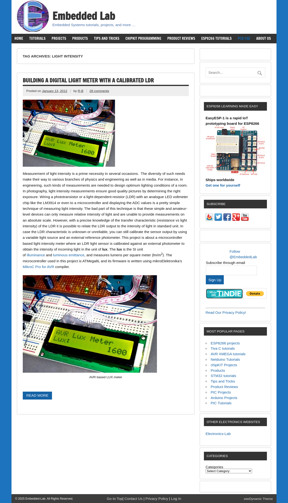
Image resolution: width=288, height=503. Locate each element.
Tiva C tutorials (223, 348)
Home (18, 38)
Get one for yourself (223, 185)
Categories (214, 467)
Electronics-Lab (218, 434)
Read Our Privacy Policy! (226, 312)
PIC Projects (221, 392)
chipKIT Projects (224, 365)
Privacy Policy (157, 499)
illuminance (36, 255)
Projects (59, 38)
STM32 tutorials (223, 376)
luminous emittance (68, 255)
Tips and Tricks (106, 38)
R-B (80, 91)
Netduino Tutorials (225, 359)
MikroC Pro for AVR (38, 267)
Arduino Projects (224, 398)
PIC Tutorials (221, 403)
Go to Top (115, 499)
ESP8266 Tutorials (216, 38)
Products (80, 38)
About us (263, 38)
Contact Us (134, 499)
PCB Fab (244, 38)
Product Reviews (181, 38)
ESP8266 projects (225, 343)
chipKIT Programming (143, 38)
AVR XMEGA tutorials (228, 354)
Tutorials (37, 38)
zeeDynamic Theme (258, 499)
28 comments (99, 91)
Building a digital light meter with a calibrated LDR (88, 80)
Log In (176, 499)
